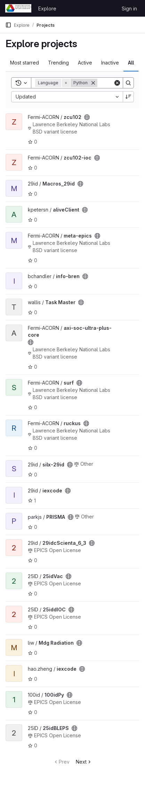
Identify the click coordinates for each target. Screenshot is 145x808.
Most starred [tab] (24, 63)
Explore (47, 8)
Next (84, 762)
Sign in (129, 8)
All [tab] (131, 63)
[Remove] (93, 83)
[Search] (128, 82)
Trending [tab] (58, 63)
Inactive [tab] (110, 63)
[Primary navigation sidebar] (8, 25)
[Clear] (117, 83)
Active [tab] (85, 63)
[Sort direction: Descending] (128, 96)
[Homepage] (18, 8)
